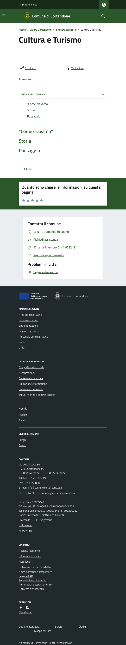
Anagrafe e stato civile (31, 367)
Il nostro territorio (66, 30)
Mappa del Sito (42, 631)
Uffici (21, 347)
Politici (22, 342)
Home (22, 30)
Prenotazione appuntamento (35, 584)
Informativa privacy (30, 556)
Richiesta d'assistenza (31, 589)
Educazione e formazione (33, 384)
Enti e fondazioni (28, 326)
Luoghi (22, 440)
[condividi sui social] (27, 68)
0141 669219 (38, 478)
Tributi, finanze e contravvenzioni (37, 395)
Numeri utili (25, 531)
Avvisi (22, 420)
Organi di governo (29, 331)
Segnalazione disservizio (32, 580)
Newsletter (25, 612)
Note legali (25, 562)
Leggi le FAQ (26, 576)
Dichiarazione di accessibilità (35, 567)
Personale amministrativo (33, 336)
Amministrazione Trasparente (35, 572)
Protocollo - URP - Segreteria (35, 520)
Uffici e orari (25, 525)
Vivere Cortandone (41, 30)
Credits (82, 626)
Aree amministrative (30, 315)
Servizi (58, 626)
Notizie (23, 414)
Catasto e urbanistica (31, 378)
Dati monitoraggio (29, 626)
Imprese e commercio (31, 389)
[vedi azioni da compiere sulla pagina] (74, 68)
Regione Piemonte (28, 4)
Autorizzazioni (27, 373)
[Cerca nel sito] (101, 16)
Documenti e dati (28, 320)
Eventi (22, 445)
